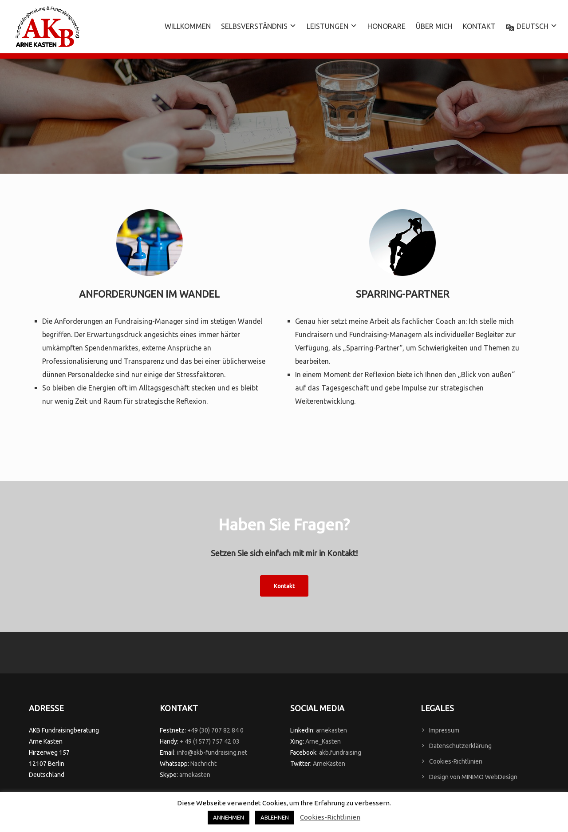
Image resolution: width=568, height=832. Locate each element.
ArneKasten (329, 763)
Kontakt (284, 586)
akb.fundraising (340, 752)
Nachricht (203, 763)
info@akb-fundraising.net (212, 752)
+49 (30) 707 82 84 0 (215, 730)
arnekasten (194, 774)
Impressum (444, 730)
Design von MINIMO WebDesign (473, 776)
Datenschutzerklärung (460, 745)
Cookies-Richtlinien (455, 761)
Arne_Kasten (323, 741)
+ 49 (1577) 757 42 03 (210, 741)
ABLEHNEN (274, 817)
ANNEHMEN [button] (228, 817)
